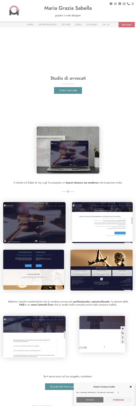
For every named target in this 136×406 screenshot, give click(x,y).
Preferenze (118, 400)
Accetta (90, 400)
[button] (130, 386)
